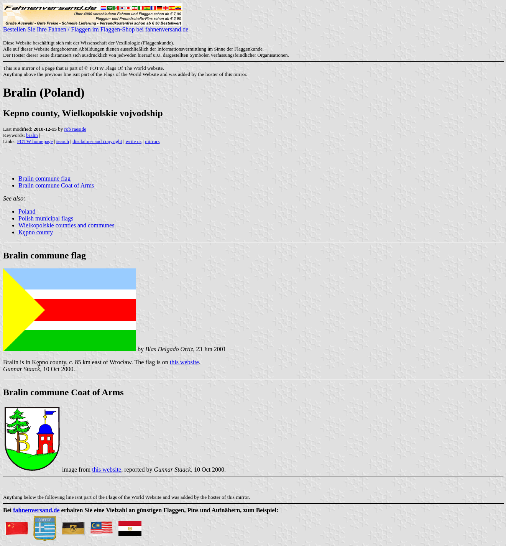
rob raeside (75, 129)
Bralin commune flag (44, 178)
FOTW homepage (35, 141)
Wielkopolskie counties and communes (66, 225)
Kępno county (35, 232)
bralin (32, 135)
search (62, 141)
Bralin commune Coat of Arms (56, 185)
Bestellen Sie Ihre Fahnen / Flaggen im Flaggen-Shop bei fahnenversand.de (95, 27)
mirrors (152, 141)
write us (134, 141)
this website (184, 362)
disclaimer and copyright (97, 141)
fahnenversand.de (36, 510)
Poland (26, 211)
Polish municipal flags (45, 218)
